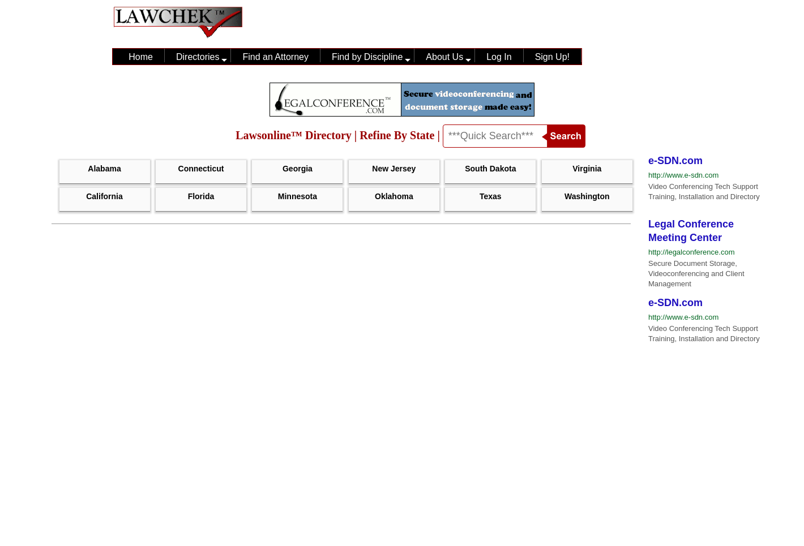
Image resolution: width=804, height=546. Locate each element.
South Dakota (490, 168)
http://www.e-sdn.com (683, 175)
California (104, 196)
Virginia (586, 168)
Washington (587, 196)
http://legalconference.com (691, 252)
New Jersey (394, 168)
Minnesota (297, 196)
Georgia (298, 168)
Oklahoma (394, 196)
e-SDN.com (675, 160)
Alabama (104, 168)
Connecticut (201, 168)
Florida (201, 196)
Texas (491, 196)
